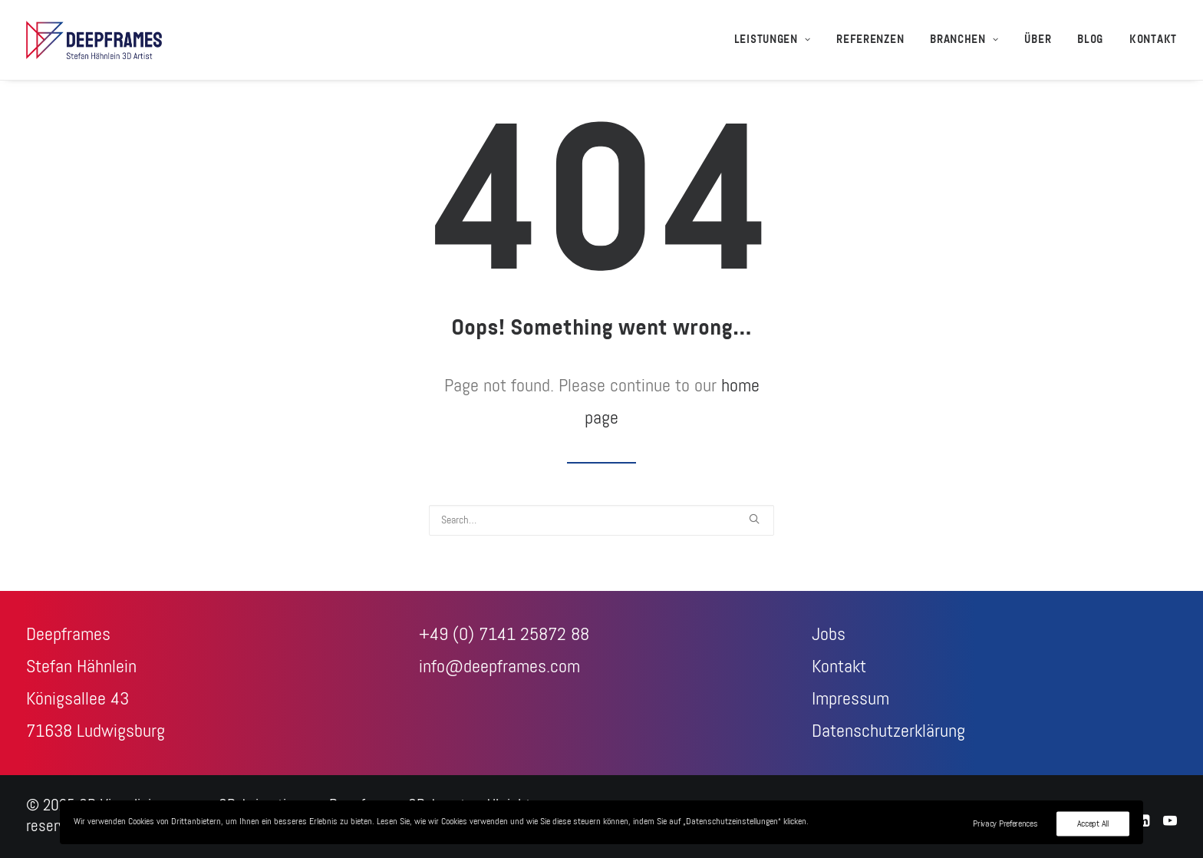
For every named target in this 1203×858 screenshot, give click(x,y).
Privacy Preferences (1005, 823)
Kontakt (1153, 40)
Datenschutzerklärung (888, 731)
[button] (754, 519)
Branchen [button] (964, 40)
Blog (1090, 40)
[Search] (601, 520)
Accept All (1093, 823)
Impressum (850, 699)
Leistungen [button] (772, 40)
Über (1037, 40)
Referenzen (870, 40)
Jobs (828, 634)
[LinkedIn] (1143, 822)
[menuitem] (778, 40)
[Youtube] (1170, 822)
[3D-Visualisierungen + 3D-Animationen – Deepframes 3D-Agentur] (94, 40)
